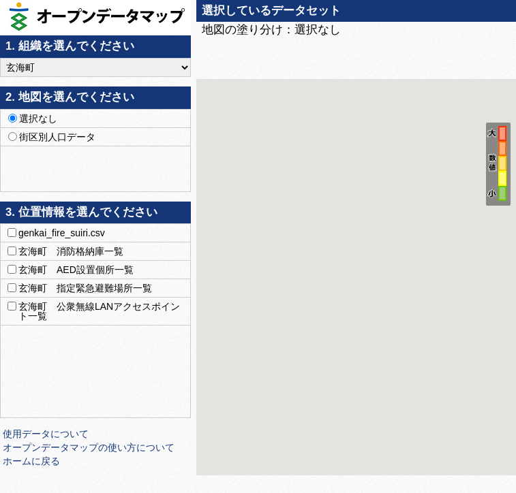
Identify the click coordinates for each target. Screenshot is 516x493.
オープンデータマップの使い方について (88, 447)
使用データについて (46, 433)
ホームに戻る (31, 461)
